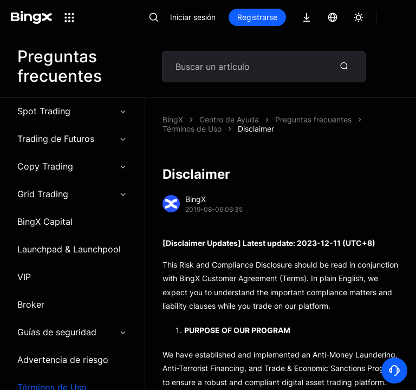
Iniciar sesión (193, 17)
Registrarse (257, 17)
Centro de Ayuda (229, 119)
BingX (172, 119)
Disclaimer (293, 119)
